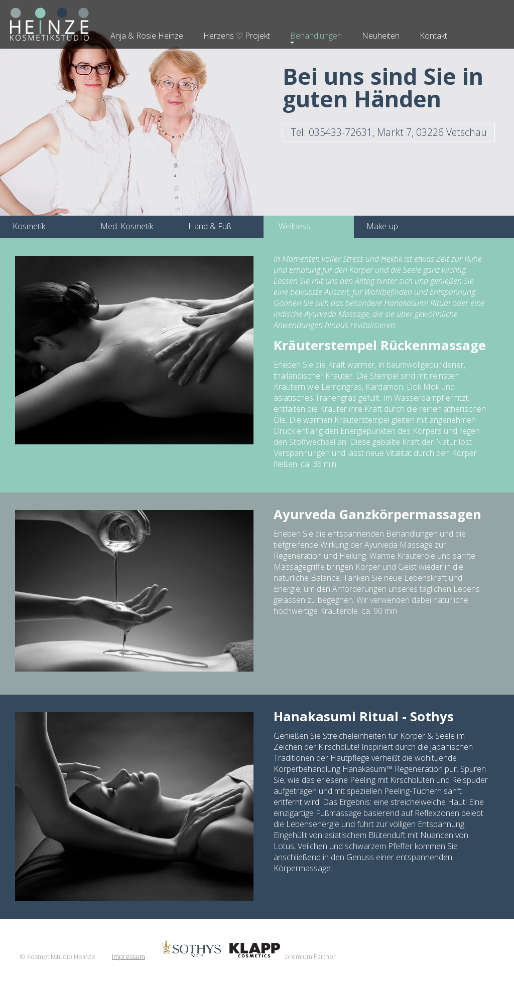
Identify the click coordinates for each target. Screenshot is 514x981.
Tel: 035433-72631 (389, 132)
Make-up (382, 226)
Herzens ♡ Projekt (236, 35)
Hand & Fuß (209, 226)
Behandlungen (316, 35)
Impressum (128, 956)
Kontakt (433, 35)
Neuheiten (381, 35)
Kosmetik (29, 226)
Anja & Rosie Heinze (146, 35)
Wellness (294, 226)
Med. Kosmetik (126, 226)
